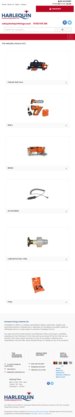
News (17, 4)
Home (4, 4)
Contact (23, 4)
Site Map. (34, 413)
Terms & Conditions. (45, 413)
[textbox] (29, 29)
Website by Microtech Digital (38, 411)
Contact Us (60, 373)
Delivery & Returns (63, 375)
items (54, 4)
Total (63, 4)
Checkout (55, 9)
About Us (10, 4)
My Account (64, 1)
